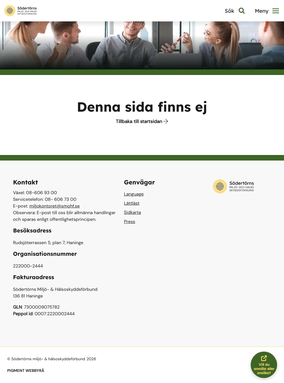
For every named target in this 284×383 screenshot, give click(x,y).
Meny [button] (267, 10)
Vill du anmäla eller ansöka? (265, 365)
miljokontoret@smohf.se (54, 206)
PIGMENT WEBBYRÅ (25, 370)
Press (129, 221)
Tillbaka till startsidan (142, 122)
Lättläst (132, 203)
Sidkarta (132, 212)
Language (134, 194)
